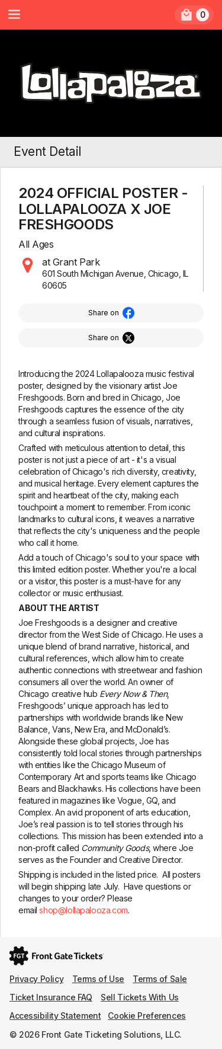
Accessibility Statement (55, 1015)
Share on (103, 312)
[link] (194, 14)
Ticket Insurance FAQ (50, 997)
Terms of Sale (160, 979)
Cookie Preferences (146, 1015)
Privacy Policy (36, 979)
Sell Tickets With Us (140, 997)
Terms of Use (98, 979)
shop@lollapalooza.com (83, 910)
